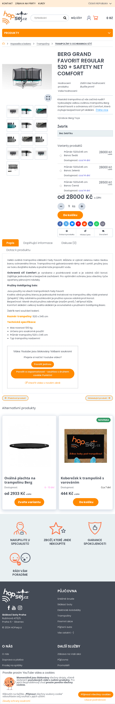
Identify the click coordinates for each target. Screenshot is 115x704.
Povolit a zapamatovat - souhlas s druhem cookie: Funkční (42, 373)
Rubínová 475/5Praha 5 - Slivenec (14, 618)
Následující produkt (99, 398)
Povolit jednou (42, 364)
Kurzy (41, 3)
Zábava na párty (25, 3)
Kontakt (7, 3)
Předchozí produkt (15, 398)
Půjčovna (67, 591)
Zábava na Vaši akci (69, 654)
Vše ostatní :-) (66, 632)
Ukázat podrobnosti (95, 700)
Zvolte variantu (29, 502)
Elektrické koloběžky (69, 610)
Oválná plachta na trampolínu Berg (19, 480)
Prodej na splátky (12, 665)
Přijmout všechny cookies (96, 694)
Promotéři (63, 665)
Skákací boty (65, 604)
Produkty (57, 33)
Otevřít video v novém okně (42, 383)
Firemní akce (65, 621)
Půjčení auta (65, 627)
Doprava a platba (12, 659)
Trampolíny (64, 615)
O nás (7, 646)
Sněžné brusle (66, 598)
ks (71, 206)
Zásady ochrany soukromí (16, 700)
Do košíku (70, 215)
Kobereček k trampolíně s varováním (82, 480)
